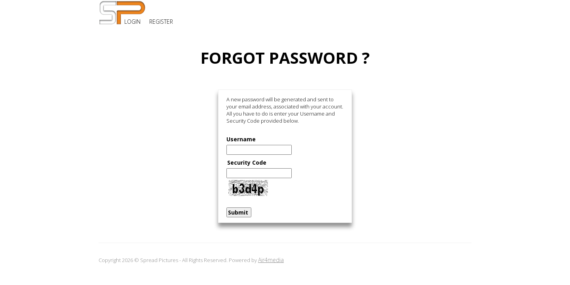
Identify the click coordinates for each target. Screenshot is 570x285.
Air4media (271, 260)
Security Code (246, 162)
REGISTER (161, 21)
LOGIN (132, 21)
